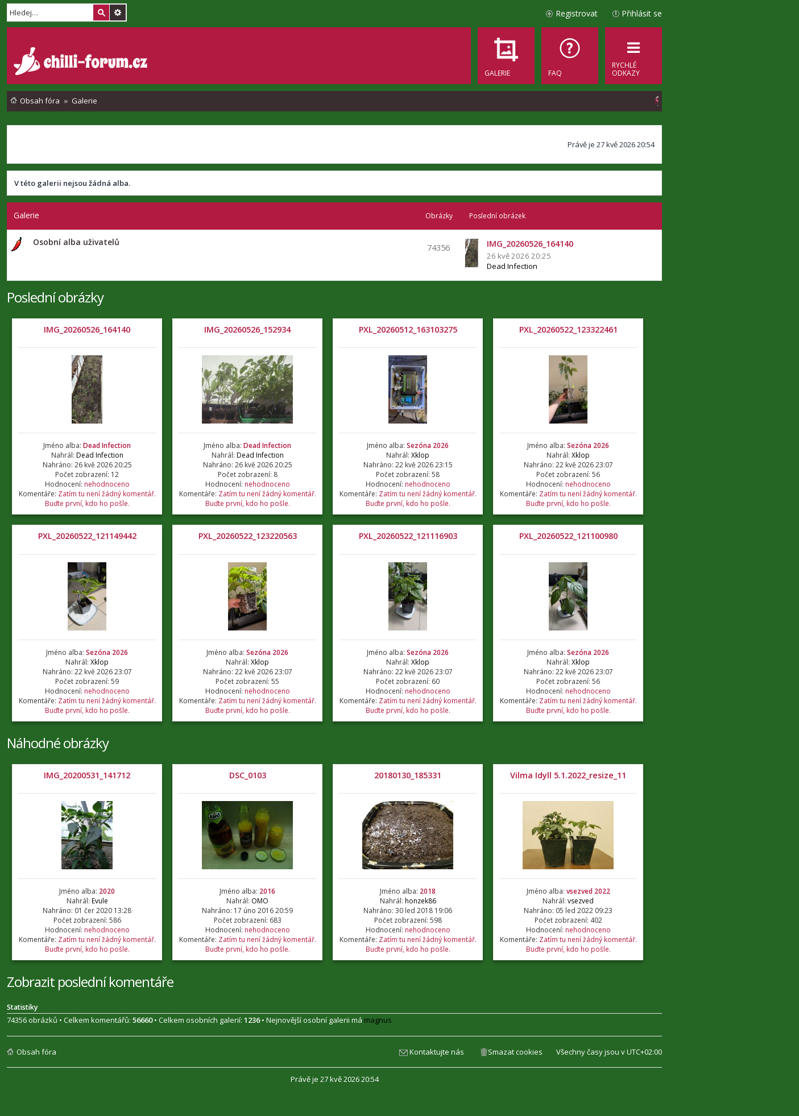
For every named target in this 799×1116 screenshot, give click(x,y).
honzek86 (420, 901)
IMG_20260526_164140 (87, 329)
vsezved (581, 901)
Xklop (420, 455)
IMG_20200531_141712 (87, 775)
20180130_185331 (407, 775)
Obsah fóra (36, 1052)
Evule (100, 901)
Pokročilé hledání (118, 12)
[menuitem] (569, 55)
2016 (267, 891)
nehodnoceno (107, 484)
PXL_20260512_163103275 (408, 329)
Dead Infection (512, 266)
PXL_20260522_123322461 (568, 329)
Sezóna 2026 (428, 445)
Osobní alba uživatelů (76, 242)
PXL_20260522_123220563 (247, 535)
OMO (259, 901)
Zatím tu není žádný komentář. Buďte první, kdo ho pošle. (100, 498)
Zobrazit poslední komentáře (90, 981)
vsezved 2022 (588, 891)
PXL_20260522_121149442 (87, 535)
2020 (107, 891)
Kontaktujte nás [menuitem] (436, 1052)
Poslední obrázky (55, 297)
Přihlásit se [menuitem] (642, 13)
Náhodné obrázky (58, 742)
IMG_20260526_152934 (247, 329)
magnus (378, 1020)
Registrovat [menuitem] (577, 13)
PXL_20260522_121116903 (408, 535)
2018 (428, 891)
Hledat (101, 12)
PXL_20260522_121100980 (568, 535)
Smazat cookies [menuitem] (515, 1052)
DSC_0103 (247, 775)
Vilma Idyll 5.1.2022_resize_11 (568, 775)
